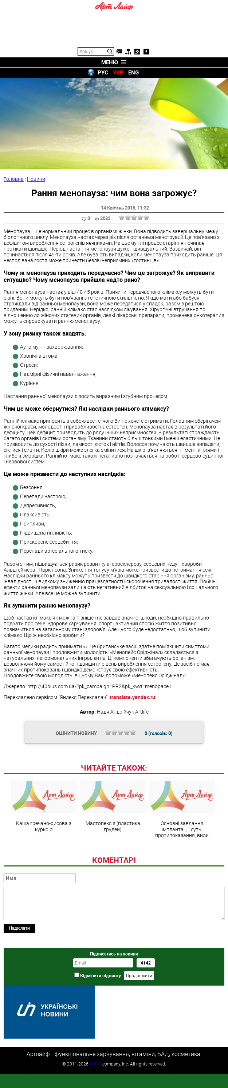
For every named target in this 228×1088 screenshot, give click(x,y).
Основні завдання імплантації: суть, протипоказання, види (182, 859)
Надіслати (19, 978)
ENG (133, 72)
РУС (103, 72)
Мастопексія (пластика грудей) (113, 856)
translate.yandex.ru (132, 697)
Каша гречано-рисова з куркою (43, 856)
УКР (118, 72)
